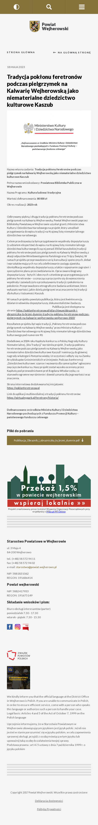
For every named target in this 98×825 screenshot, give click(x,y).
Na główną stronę (72, 52)
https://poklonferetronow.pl (23, 387)
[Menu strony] (81, 7)
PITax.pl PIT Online (56, 511)
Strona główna (21, 52)
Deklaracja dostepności (49, 800)
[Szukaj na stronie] (49, 7)
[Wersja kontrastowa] (16, 7)
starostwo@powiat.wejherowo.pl (36, 567)
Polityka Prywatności (49, 809)
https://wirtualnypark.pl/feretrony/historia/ (33, 397)
